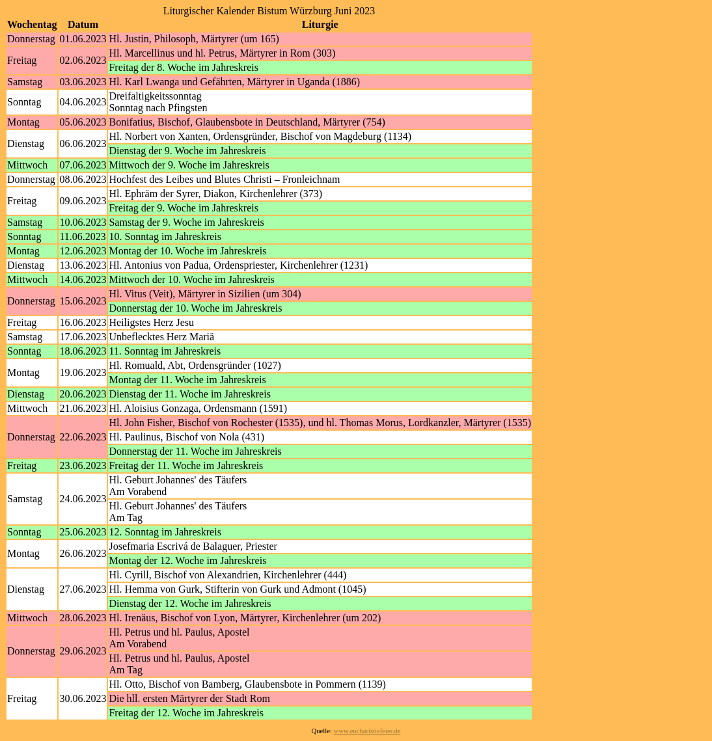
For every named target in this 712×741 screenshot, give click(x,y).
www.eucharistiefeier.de (367, 730)
